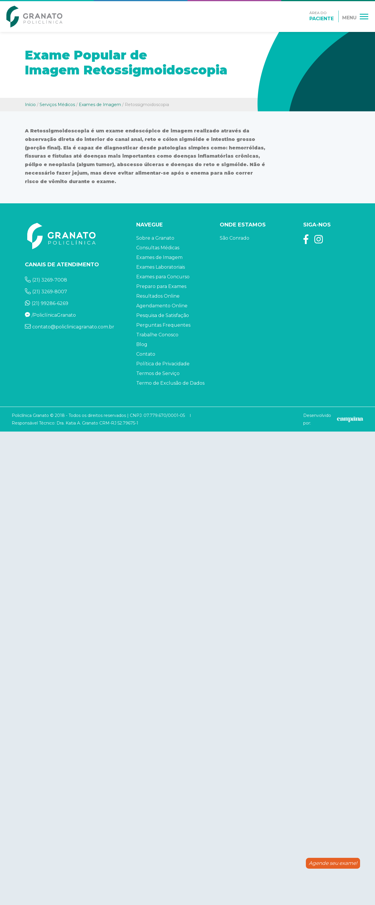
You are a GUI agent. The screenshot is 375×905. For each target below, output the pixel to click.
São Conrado (234, 238)
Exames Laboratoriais (160, 267)
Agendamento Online (162, 306)
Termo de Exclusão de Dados (170, 383)
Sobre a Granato (155, 238)
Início (30, 104)
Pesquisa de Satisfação (162, 315)
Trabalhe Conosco (157, 335)
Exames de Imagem (100, 104)
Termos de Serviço (158, 373)
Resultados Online (158, 296)
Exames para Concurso (163, 276)
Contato (145, 354)
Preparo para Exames (161, 286)
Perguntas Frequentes (163, 325)
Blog (141, 344)
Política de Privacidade (163, 364)
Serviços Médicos (57, 104)
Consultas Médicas (157, 247)
